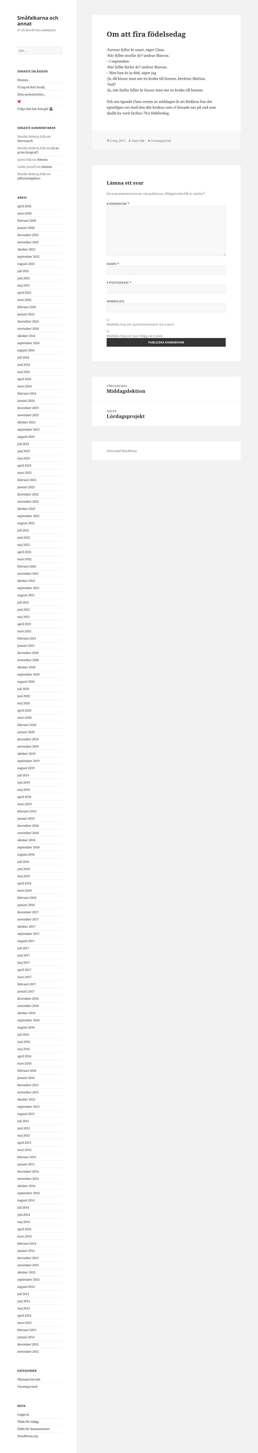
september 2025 (28, 257)
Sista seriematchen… (31, 94)
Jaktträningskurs (28, 178)
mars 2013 (24, 1323)
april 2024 (24, 379)
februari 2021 (26, 638)
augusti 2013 (26, 1287)
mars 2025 (24, 300)
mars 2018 (24, 891)
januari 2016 (26, 1078)
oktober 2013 (26, 1272)
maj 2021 (23, 617)
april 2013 (24, 1316)
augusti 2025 (26, 264)
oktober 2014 (26, 1186)
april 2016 (24, 1056)
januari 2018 (26, 905)
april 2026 (24, 206)
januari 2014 (26, 1251)
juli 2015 (23, 1121)
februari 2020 (26, 725)
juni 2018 (23, 869)
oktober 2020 (26, 667)
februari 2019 (26, 811)
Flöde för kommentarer (33, 1429)
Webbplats (115, 301)
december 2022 (28, 494)
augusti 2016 (26, 1027)
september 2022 (28, 516)
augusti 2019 (26, 768)
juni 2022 (23, 538)
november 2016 (28, 1006)
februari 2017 (26, 984)
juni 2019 (23, 782)
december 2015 (28, 1085)
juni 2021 (23, 610)
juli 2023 (23, 444)
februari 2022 (26, 566)
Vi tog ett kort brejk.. (31, 87)
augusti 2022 (26, 523)
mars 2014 (24, 1236)
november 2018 (28, 833)
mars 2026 (24, 213)
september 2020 (28, 674)
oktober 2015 (26, 1099)
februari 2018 (26, 898)
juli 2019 (23, 775)
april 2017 (24, 970)
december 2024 (28, 321)
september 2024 (28, 343)
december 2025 (28, 235)
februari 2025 (26, 307)
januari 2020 (26, 732)
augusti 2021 (26, 595)
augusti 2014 (26, 1200)
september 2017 (28, 934)
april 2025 (24, 293)
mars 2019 (24, 804)
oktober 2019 (26, 754)
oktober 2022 (26, 509)
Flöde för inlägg (28, 1422)
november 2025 (28, 242)
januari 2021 (26, 646)
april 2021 (24, 624)
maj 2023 (23, 458)
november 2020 (28, 660)
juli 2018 (23, 862)
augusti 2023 (26, 437)
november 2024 (28, 329)
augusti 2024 (26, 350)
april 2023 (24, 466)
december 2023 (28, 408)
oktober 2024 (26, 336)
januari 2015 (26, 1164)
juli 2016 (23, 1035)
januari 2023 (26, 487)
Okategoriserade (28, 1379)
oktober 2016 (26, 1013)
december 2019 (28, 739)
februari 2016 (26, 1071)
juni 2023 (23, 451)
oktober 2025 (26, 249)
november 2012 (28, 1352)
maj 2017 (23, 963)
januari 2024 (26, 401)
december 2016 (28, 999)
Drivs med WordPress (122, 451)
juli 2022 (23, 530)
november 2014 (28, 1179)
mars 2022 (24, 559)
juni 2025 (23, 278)
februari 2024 (26, 393)
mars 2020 (24, 718)
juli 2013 (23, 1294)
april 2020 (24, 710)
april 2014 (24, 1229)
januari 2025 (26, 314)
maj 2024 (23, 372)
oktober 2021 (26, 581)
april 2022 (24, 552)
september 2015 (28, 1107)
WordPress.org (27, 1436)
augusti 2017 (26, 941)
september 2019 (28, 761)
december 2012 (28, 1344)
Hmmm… (23, 80)
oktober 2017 (26, 927)
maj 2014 (23, 1222)
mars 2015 (24, 1150)
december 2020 (28, 653)
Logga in (23, 1414)
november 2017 (28, 919)
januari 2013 (26, 1337)
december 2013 (28, 1258)
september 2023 (28, 430)
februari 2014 (26, 1244)
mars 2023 (24, 473)
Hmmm (42, 160)
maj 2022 (23, 545)
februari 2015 (26, 1157)
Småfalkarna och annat (37, 20)
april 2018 (24, 883)
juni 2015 (23, 1128)
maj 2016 (23, 1049)
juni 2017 (23, 955)
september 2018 (28, 847)
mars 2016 (24, 1063)
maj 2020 (23, 703)
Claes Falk (138, 141)
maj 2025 (23, 285)
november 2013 (28, 1265)
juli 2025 (23, 271)
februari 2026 (26, 221)
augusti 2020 (26, 682)
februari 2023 (26, 480)
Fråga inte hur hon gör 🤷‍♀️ (35, 109)
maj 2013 (23, 1308)
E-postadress (119, 283)
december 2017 (28, 912)
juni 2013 (23, 1301)
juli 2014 (23, 1208)
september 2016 (28, 1020)
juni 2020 (23, 696)
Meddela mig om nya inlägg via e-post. (135, 336)
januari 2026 (26, 228)
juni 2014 (23, 1215)
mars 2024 (24, 386)
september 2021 (28, 588)
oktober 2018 (26, 840)
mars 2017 (24, 977)
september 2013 (28, 1280)
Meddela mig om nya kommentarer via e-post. (141, 324)
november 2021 (28, 574)
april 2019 (24, 797)
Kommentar (118, 204)
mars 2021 (24, 631)
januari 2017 (26, 991)
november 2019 (28, 746)
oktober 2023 (26, 422)
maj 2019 (23, 790)
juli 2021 (23, 602)
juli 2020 (23, 689)
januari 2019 (26, 819)
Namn (113, 264)
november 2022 (28, 502)
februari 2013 (26, 1330)
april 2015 (24, 1143)
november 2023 (28, 415)
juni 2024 (23, 365)
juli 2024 (23, 357)
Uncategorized (27, 1387)
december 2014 (28, 1171)
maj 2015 (23, 1135)
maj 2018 (23, 876)
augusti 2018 (26, 855)
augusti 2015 (26, 1114)
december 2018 (28, 826)
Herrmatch (25, 141)
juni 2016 (23, 1042)
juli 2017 (23, 948)
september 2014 (28, 1193)
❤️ (19, 102)
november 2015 (28, 1092)
